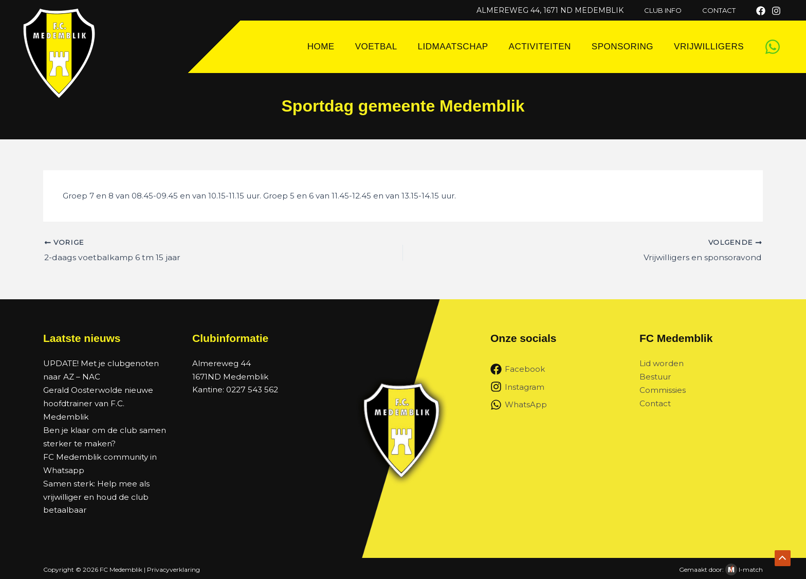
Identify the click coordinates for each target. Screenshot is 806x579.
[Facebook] (760, 10)
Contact (655, 403)
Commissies (662, 389)
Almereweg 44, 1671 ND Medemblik (564, 10)
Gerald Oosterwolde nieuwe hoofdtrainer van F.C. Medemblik (97, 403)
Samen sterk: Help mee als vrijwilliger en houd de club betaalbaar (96, 495)
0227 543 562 (252, 389)
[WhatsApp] (772, 47)
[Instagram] (776, 10)
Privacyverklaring (173, 567)
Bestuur (655, 377)
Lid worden (661, 363)
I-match (751, 567)
